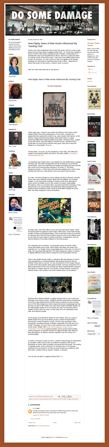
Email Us (90, 81)
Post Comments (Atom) (42, 426)
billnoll (53, 437)
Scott (34, 408)
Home (55, 422)
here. (61, 356)
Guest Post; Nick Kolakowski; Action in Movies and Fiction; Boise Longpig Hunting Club (55, 399)
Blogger (65, 437)
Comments (92, 72)
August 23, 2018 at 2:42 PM (41, 415)
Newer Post (32, 422)
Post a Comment (35, 419)
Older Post (77, 422)
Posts (91, 69)
